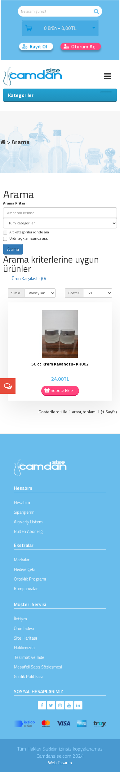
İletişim (31, 625)
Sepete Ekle (62, 390)
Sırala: (16, 293)
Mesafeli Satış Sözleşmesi (44, 659)
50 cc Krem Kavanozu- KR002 (60, 364)
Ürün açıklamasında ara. (25, 238)
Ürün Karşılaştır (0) (29, 278)
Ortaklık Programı (38, 575)
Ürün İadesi (34, 632)
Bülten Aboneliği (37, 525)
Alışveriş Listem (37, 518)
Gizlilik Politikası (37, 666)
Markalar (32, 562)
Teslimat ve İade (38, 652)
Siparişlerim (34, 511)
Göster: (74, 293)
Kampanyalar (35, 583)
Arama (20, 142)
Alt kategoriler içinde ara (26, 232)
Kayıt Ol (40, 45)
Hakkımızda (34, 646)
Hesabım (32, 505)
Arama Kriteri (14, 203)
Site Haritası (35, 638)
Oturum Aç (81, 45)
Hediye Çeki (34, 569)
